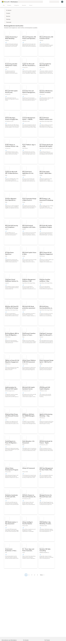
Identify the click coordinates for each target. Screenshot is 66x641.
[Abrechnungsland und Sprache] (54, 2)
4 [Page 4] (34, 575)
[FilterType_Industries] (5, 16)
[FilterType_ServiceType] (5, 19)
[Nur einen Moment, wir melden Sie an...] (62, 2)
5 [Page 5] (37, 575)
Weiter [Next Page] (41, 575)
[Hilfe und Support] (45, 2)
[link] (12, 43)
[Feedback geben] (43, 2)
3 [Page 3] (31, 575)
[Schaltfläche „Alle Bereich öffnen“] (3, 5)
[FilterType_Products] (5, 13)
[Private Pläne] (48, 2)
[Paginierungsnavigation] (35, 576)
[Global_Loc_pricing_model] (5, 22)
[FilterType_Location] (5, 10)
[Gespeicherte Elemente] (46, 2)
